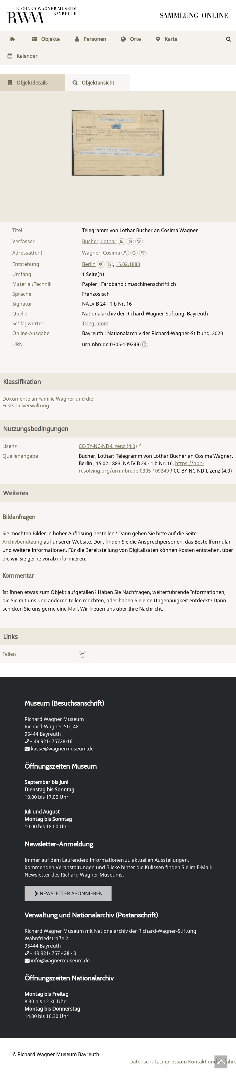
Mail (73, 608)
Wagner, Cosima (101, 252)
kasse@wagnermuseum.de (62, 748)
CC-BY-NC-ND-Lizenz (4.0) (108, 446)
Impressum (173, 1061)
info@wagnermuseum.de (60, 960)
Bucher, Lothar (99, 241)
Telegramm (95, 323)
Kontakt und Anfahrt (212, 1061)
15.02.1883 (128, 264)
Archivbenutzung (22, 541)
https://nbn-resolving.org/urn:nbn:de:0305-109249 (141, 467)
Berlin (89, 264)
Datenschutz (144, 1061)
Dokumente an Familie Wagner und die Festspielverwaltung (47, 402)
